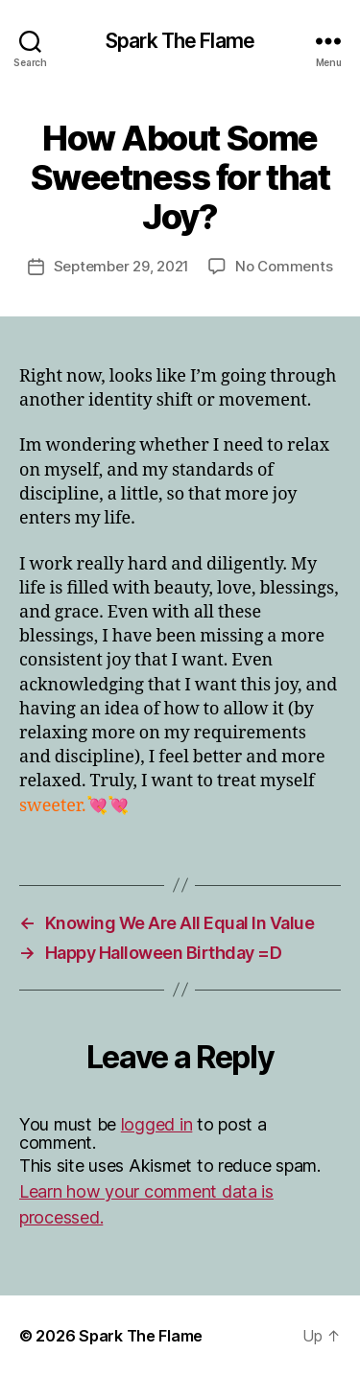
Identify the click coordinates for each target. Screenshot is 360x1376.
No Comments (283, 266)
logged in (157, 1124)
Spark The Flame (180, 41)
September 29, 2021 (121, 266)
